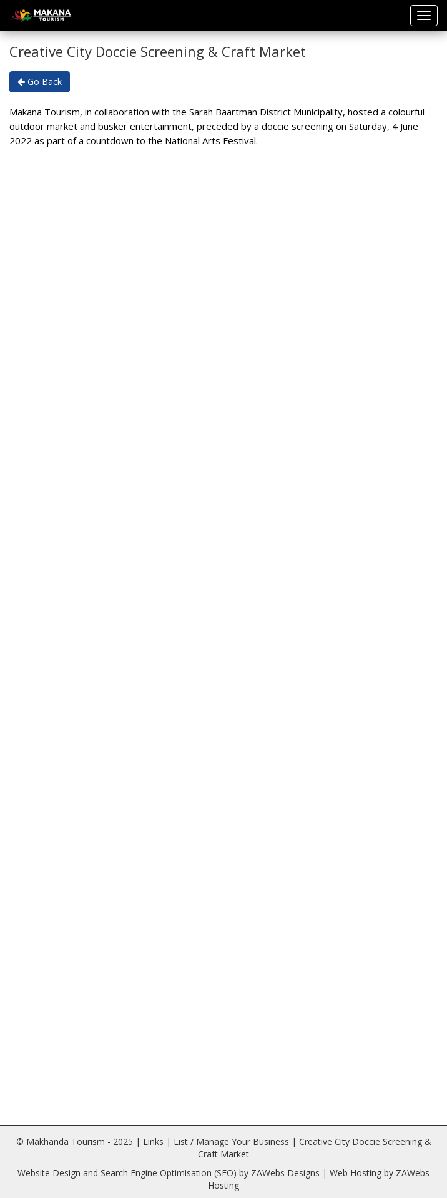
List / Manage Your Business (231, 1141)
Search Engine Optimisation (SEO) (169, 1173)
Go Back (39, 81)
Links (153, 1141)
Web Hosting (355, 1173)
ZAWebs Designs (285, 1173)
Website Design (49, 1173)
